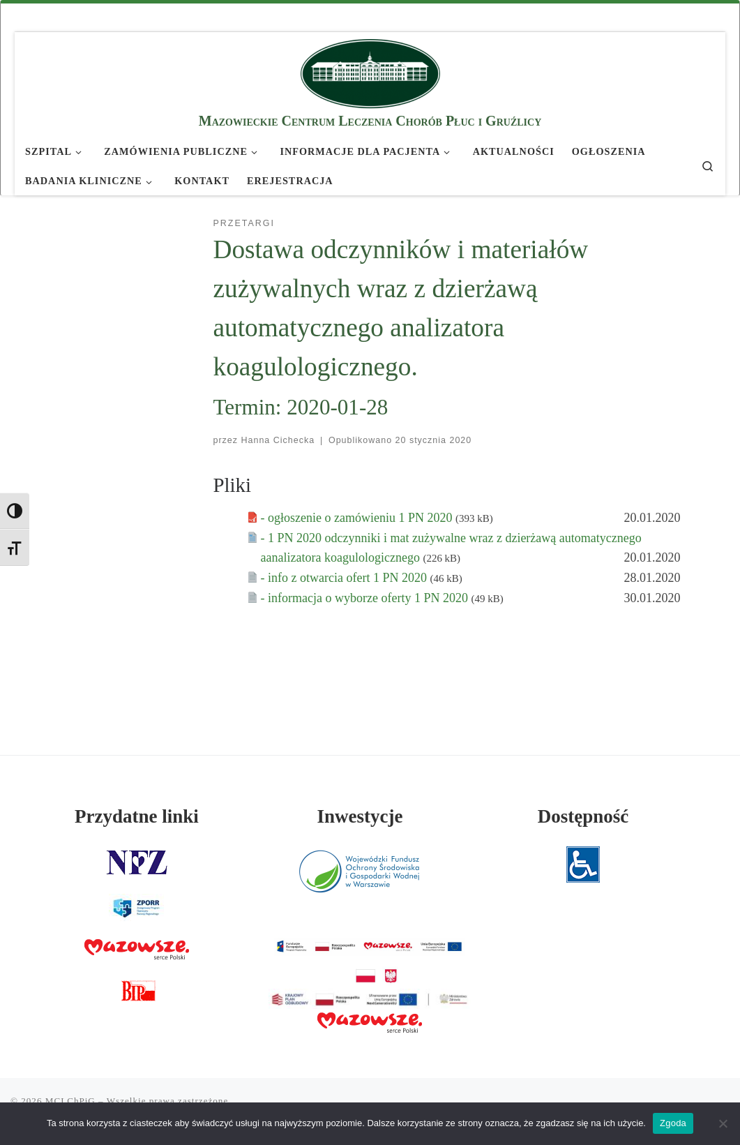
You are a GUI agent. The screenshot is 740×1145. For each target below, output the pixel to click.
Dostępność (583, 816)
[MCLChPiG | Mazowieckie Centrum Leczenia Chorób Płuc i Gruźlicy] (370, 71)
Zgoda (673, 1123)
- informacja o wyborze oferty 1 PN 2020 (366, 598)
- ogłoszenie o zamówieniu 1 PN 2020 (358, 518)
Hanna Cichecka (278, 440)
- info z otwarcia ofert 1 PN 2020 (345, 578)
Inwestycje (359, 816)
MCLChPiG (70, 1100)
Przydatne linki (137, 816)
